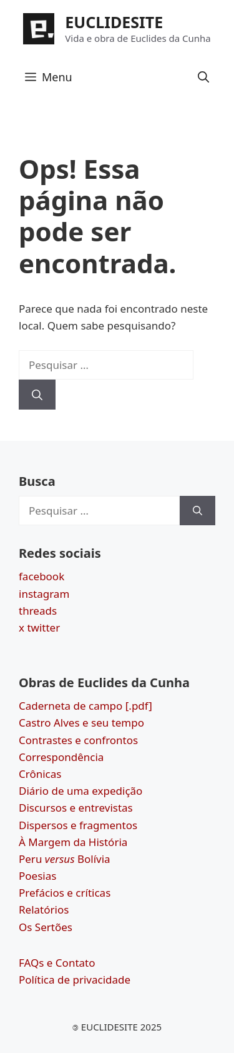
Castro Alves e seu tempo (81, 722)
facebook (41, 576)
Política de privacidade (74, 979)
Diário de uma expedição (80, 790)
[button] (203, 77)
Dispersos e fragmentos (78, 825)
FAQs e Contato (57, 962)
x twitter (39, 627)
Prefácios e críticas (64, 892)
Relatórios (44, 909)
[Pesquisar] (37, 395)
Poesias (37, 876)
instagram (44, 594)
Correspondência (61, 757)
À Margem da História (73, 842)
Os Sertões (45, 927)
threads (38, 610)
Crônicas (40, 774)
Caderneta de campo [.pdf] (85, 705)
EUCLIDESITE (114, 22)
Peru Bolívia (64, 859)
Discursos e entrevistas (76, 807)
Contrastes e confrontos (78, 740)
